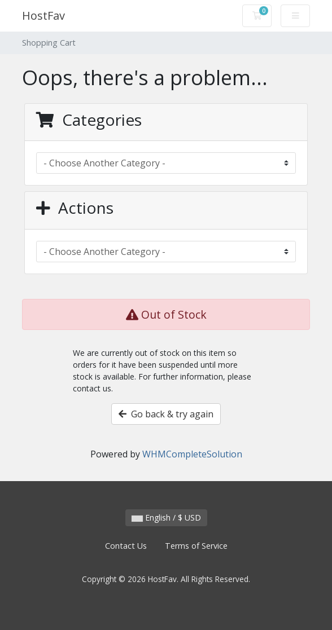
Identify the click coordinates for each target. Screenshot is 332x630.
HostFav (43, 15)
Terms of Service (196, 545)
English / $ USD (166, 517)
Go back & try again (166, 414)
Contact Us (126, 545)
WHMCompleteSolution (192, 454)
